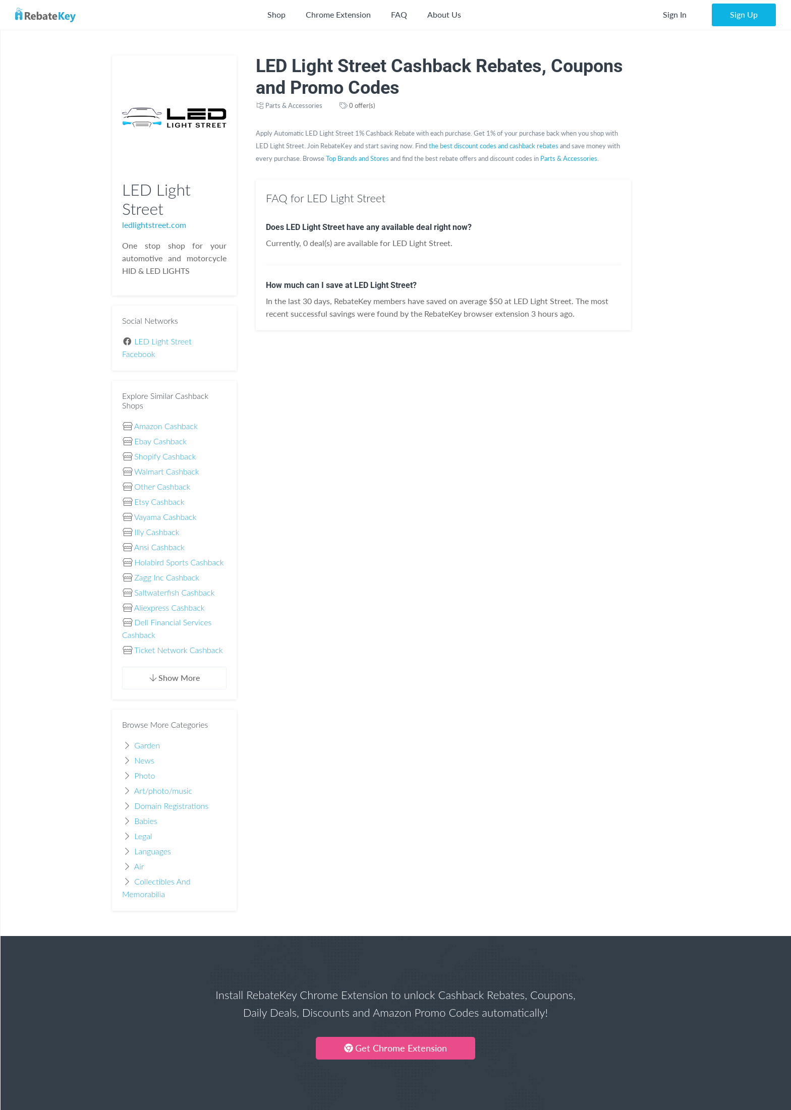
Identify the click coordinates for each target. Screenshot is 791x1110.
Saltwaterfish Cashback (174, 592)
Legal (143, 836)
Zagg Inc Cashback (166, 577)
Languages (152, 851)
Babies (145, 821)
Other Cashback (162, 486)
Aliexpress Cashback (169, 607)
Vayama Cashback (165, 516)
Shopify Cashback (165, 456)
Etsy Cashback (159, 501)
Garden (147, 745)
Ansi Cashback (159, 547)
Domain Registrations (171, 805)
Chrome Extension (338, 14)
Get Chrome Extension (395, 1048)
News (144, 760)
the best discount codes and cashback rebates (493, 146)
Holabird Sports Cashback (178, 562)
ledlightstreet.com (154, 224)
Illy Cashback (156, 532)
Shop (276, 14)
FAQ (399, 14)
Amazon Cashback (166, 426)
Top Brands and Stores (357, 158)
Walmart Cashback (166, 471)
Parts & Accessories (293, 105)
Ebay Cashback (160, 441)
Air (139, 866)
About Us (444, 14)
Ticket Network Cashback (178, 650)
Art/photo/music (163, 790)
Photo (144, 775)
